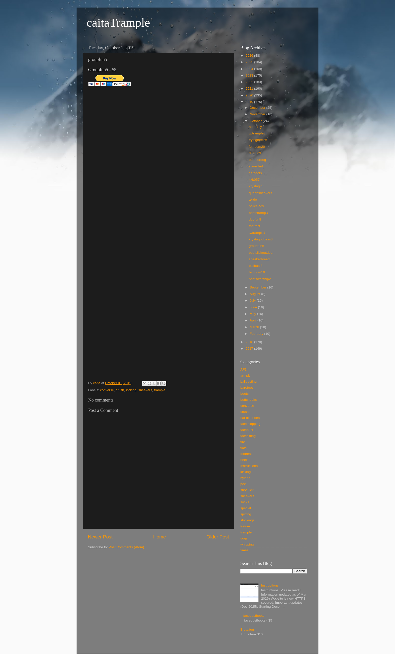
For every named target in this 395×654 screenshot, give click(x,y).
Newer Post (100, 536)
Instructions (249, 466)
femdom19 (257, 272)
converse (107, 390)
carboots (255, 173)
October (256, 121)
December (258, 108)
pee (243, 484)
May (253, 314)
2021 (250, 88)
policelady (256, 206)
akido (253, 199)
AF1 (243, 369)
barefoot (246, 387)
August (255, 294)
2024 (250, 69)
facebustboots (253, 615)
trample (159, 390)
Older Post (218, 536)
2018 (250, 342)
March (255, 327)
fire (242, 442)
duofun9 (255, 153)
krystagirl (255, 186)
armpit (245, 375)
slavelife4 (256, 166)
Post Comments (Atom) (126, 547)
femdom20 (257, 147)
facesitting (248, 436)
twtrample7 (257, 233)
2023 (250, 75)
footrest (254, 226)
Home (159, 536)
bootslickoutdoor (261, 253)
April (253, 320)
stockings (247, 520)
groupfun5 (256, 246)
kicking (131, 390)
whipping (247, 544)
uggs (244, 538)
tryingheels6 (258, 140)
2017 (250, 348)
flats (243, 448)
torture (245, 526)
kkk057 (254, 179)
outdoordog (257, 160)
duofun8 (255, 219)
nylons (245, 478)
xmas (244, 550)
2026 (250, 55)
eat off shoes (250, 418)
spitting (245, 514)
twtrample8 (257, 133)
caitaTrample (118, 22)
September (258, 287)
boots (244, 393)
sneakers (145, 390)
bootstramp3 (258, 213)
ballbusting (248, 381)
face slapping (250, 424)
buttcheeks (248, 400)
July (253, 300)
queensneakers (260, 193)
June (254, 307)
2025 (250, 62)
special (245, 508)
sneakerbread (259, 259)
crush (120, 390)
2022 (250, 82)
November (258, 114)
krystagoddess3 (261, 239)
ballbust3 (255, 266)
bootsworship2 (260, 279)
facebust (246, 430)
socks (244, 502)
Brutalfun (247, 629)
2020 (250, 95)
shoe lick (247, 490)
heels (244, 460)
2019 (250, 102)
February (257, 334)
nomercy (255, 127)
